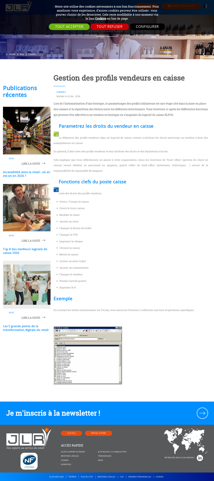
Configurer (147, 27)
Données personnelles (139, 477)
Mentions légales (70, 456)
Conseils (32, 54)
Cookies (100, 19)
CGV (122, 477)
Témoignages (104, 456)
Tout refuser (110, 27)
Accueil (12, 54)
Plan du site (87, 477)
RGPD (100, 460)
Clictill (71, 433)
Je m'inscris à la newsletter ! (53, 413)
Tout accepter (69, 27)
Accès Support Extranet (73, 452)
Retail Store (98, 433)
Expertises (66, 464)
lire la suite (31, 164)
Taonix (72, 476)
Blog (22, 54)
